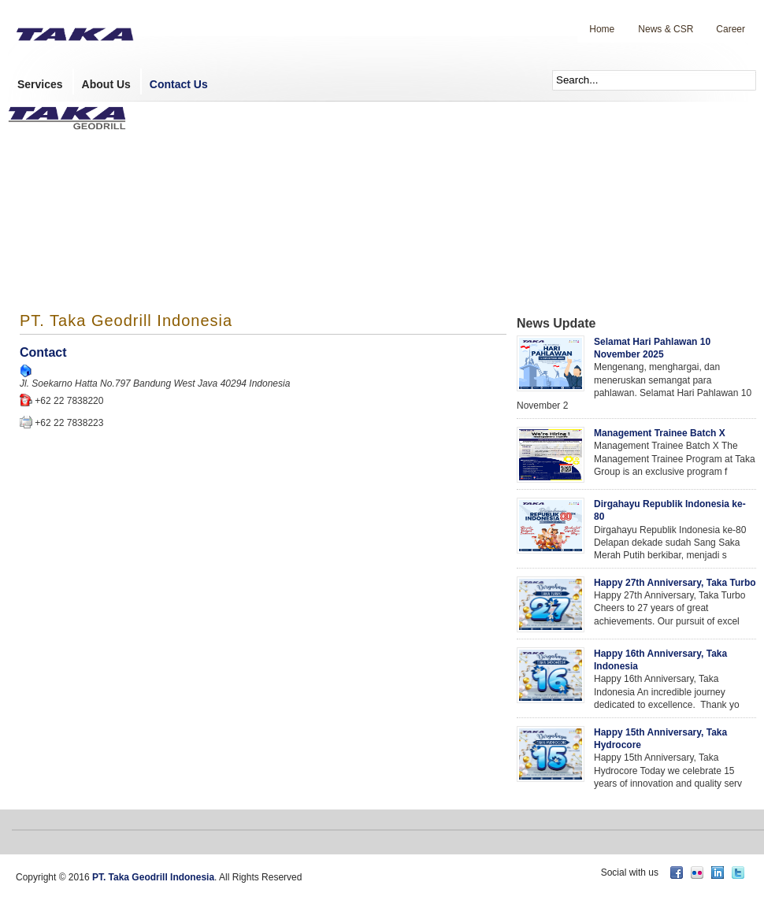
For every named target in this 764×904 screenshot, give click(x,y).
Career (730, 29)
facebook (676, 872)
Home (601, 29)
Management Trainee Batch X (659, 433)
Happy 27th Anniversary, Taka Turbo (675, 582)
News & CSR (665, 29)
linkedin (717, 872)
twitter (738, 872)
